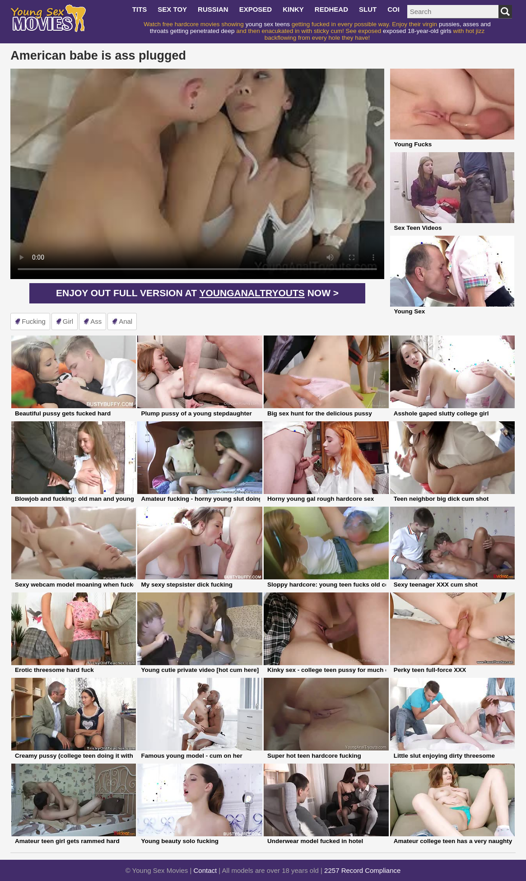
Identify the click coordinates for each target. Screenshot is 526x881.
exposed (255, 9)
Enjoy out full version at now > (197, 293)
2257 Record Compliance (362, 870)
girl (68, 321)
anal (125, 321)
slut (368, 9)
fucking (34, 321)
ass (96, 321)
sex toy (172, 9)
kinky (293, 9)
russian (213, 9)
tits (139, 9)
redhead (331, 9)
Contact (205, 870)
